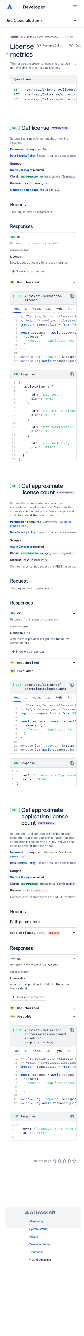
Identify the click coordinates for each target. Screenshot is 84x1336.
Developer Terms (39, 1244)
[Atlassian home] (9, 7)
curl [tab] (27, 308)
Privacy (33, 1236)
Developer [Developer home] (34, 7)
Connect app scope (24, 189)
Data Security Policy (22, 155)
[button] (75, 7)
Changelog (36, 1221)
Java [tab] (49, 308)
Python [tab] (60, 308)
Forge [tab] (17, 310)
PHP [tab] (71, 308)
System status (38, 1229)
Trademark (36, 1252)
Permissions (19, 149)
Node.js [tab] (38, 308)
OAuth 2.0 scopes (21, 170)
